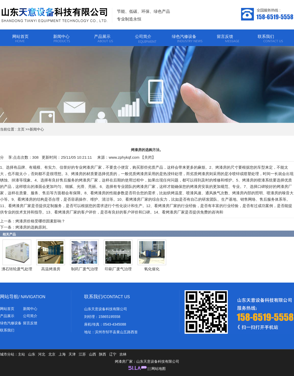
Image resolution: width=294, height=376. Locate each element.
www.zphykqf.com (124, 157)
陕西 (102, 354)
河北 (41, 354)
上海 (62, 354)
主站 (21, 354)
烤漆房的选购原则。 (32, 227)
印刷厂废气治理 (118, 269)
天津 (72, 354)
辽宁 (112, 354)
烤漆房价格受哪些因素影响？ (40, 221)
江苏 (82, 354)
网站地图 (158, 369)
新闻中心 (37, 129)
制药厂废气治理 (84, 269)
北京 (51, 354)
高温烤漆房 (50, 269)
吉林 (123, 354)
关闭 (148, 157)
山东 (31, 354)
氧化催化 (152, 269)
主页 (21, 129)
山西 (92, 354)
